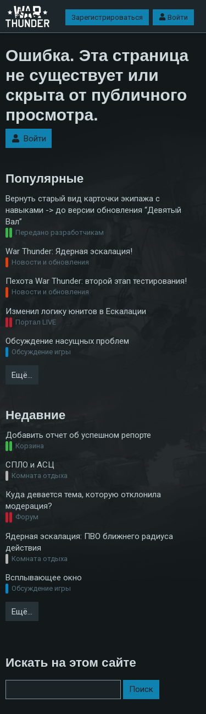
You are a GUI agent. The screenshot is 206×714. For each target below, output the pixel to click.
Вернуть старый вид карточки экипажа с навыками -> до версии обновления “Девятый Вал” (93, 210)
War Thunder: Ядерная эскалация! (68, 251)
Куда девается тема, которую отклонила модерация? (83, 500)
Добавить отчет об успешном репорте (78, 435)
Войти (173, 17)
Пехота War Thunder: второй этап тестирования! (96, 281)
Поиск (141, 689)
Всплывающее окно (43, 578)
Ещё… (22, 375)
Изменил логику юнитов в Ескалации (75, 311)
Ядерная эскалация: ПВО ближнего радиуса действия (89, 542)
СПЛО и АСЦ (29, 465)
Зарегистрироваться (107, 17)
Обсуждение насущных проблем (67, 341)
